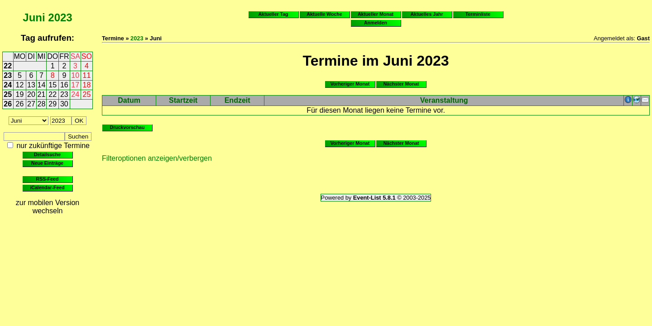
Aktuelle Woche (324, 14)
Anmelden (375, 22)
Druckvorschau (127, 127)
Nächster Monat (401, 83)
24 (8, 85)
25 (8, 94)
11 (87, 75)
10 (75, 75)
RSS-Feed (47, 179)
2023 (60, 17)
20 (31, 94)
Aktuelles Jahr (426, 14)
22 (8, 66)
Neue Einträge (47, 163)
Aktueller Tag (273, 14)
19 (20, 94)
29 (52, 104)
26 (8, 104)
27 (31, 104)
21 (42, 94)
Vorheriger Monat (350, 83)
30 (64, 104)
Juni (34, 17)
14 (42, 85)
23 (8, 75)
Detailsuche (47, 154)
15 (52, 85)
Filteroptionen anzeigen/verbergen (157, 158)
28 (42, 104)
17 (75, 85)
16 (64, 85)
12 (20, 85)
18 (87, 85)
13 (31, 85)
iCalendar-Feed (47, 187)
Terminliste (477, 14)
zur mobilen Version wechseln (48, 207)
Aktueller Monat (375, 14)
